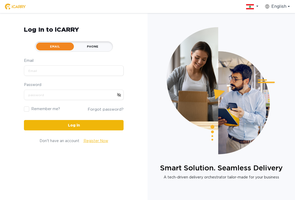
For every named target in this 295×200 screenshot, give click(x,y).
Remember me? (45, 109)
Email (29, 60)
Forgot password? (106, 109)
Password (32, 85)
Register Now (96, 141)
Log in (74, 125)
